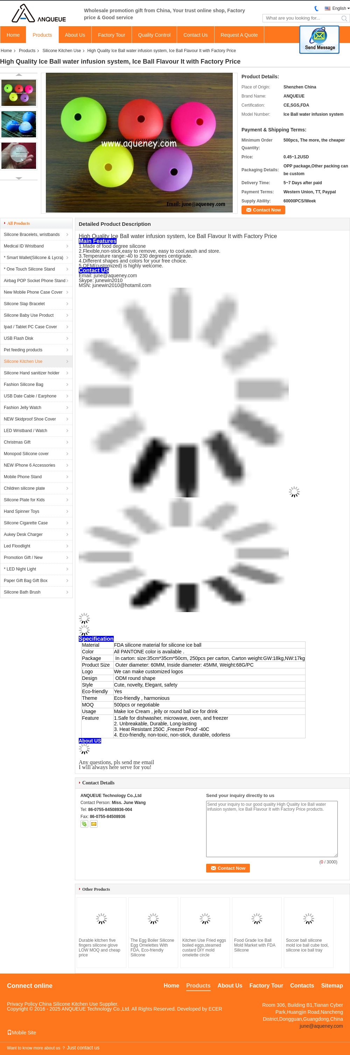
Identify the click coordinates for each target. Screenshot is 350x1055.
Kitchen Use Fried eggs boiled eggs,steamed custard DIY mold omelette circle (204, 947)
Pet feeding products (23, 349)
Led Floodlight (17, 546)
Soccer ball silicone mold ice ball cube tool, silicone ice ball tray (307, 945)
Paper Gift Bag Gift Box (26, 580)
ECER (215, 1009)
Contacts (302, 986)
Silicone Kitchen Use (61, 50)
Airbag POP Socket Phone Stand (34, 280)
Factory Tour (111, 35)
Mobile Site (21, 1032)
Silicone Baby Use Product (29, 315)
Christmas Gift (17, 442)
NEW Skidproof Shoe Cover (30, 419)
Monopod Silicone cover (26, 453)
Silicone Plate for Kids (24, 499)
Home (13, 35)
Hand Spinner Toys (21, 511)
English (339, 8)
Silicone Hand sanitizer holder (31, 373)
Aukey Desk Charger (23, 534)
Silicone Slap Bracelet (24, 303)
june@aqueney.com (321, 1026)
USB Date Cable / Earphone (30, 396)
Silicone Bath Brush (22, 592)
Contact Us (195, 35)
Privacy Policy (22, 1004)
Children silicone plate (24, 488)
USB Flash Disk (18, 338)
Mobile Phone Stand (23, 476)
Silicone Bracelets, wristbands (31, 234)
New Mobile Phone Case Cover (33, 292)
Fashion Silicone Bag (23, 384)
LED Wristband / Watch (25, 430)
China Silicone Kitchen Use (68, 1004)
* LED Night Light (20, 569)
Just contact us (83, 1047)
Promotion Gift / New (23, 557)
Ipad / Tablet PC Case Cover (30, 326)
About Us (75, 35)
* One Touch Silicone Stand (29, 269)
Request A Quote (239, 35)
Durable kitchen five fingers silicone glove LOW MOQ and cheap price (99, 947)
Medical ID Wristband (24, 246)
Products (42, 35)
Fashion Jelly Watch (22, 407)
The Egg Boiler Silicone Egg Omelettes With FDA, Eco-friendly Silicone (152, 947)
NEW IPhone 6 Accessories (29, 465)
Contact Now (267, 210)
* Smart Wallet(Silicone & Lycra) (33, 257)
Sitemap (332, 986)
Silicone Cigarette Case (26, 523)
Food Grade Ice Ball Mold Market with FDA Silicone (254, 945)
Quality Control (154, 35)
